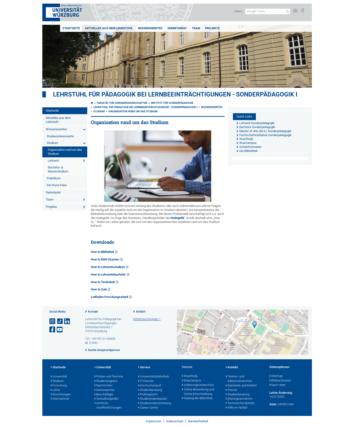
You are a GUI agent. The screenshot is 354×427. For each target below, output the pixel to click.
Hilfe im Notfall (236, 408)
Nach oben (277, 385)
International (60, 399)
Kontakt (93, 311)
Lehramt (53, 160)
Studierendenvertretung (154, 403)
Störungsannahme (239, 399)
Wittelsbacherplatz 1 (147, 319)
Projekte (212, 28)
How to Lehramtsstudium (108, 267)
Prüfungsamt (147, 395)
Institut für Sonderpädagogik (172, 103)
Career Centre (148, 408)
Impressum (153, 421)
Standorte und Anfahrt (241, 386)
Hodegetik (177, 218)
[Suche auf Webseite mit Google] (267, 11)
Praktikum (54, 178)
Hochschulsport (149, 386)
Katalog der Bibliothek (197, 398)
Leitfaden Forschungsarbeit (109, 297)
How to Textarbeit (103, 282)
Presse (231, 390)
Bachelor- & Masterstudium (58, 169)
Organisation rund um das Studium (65, 151)
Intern (238, 11)
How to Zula (99, 289)
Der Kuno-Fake (57, 185)
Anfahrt (140, 311)
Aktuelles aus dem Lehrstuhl (109, 28)
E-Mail (93, 342)
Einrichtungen (61, 395)
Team (196, 28)
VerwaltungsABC (106, 399)
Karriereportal (104, 390)
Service (144, 367)
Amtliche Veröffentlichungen (108, 405)
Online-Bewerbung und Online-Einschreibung (198, 392)
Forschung (59, 386)
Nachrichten (103, 386)
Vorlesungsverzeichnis (198, 385)
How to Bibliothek (102, 252)
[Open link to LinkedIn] (67, 321)
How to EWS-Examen (105, 259)
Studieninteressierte (60, 136)
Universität (59, 377)
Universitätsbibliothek (153, 377)
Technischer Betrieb (240, 403)
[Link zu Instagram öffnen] (52, 321)
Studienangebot (105, 381)
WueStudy (189, 376)
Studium (52, 143)
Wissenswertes (150, 28)
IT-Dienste (146, 381)
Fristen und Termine (108, 377)
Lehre (55, 390)
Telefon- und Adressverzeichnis (239, 379)
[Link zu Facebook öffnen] (52, 330)
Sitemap (276, 376)
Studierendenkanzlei (152, 399)
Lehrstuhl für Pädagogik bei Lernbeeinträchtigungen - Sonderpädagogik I (175, 94)
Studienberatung (150, 390)
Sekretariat (177, 28)
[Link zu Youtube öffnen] (60, 330)
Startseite (71, 28)
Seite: (273, 404)
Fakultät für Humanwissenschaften (122, 103)
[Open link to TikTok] (60, 321)
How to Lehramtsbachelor (108, 274)
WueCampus (191, 381)
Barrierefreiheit (198, 421)
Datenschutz (174, 421)
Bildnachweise (280, 381)
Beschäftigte (103, 395)
